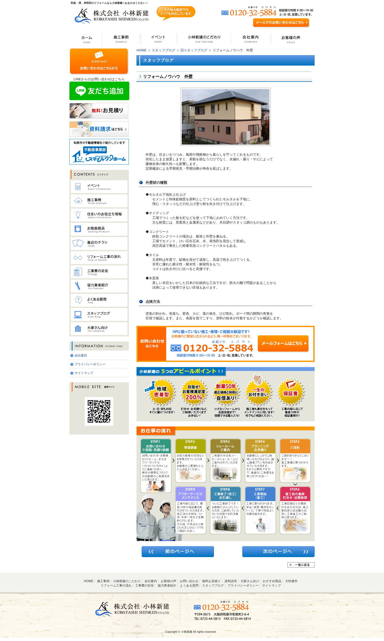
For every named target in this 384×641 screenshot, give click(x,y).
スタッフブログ (163, 50)
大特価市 (291, 581)
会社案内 (81, 355)
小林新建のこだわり (127, 581)
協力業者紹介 (167, 585)
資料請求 (231, 581)
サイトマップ (84, 373)
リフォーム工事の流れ (116, 585)
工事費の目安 (144, 585)
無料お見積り (211, 581)
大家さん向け (250, 581)
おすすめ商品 (272, 581)
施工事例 (103, 581)
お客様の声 (168, 581)
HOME (142, 50)
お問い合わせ (189, 581)
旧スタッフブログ (193, 50)
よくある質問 (189, 585)
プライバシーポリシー (90, 364)
